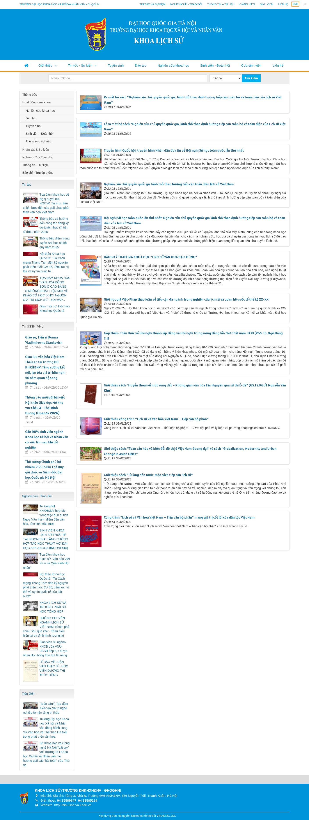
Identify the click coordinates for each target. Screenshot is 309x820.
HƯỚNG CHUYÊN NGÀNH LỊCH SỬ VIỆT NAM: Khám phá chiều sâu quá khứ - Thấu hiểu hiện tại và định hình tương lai (46, 626)
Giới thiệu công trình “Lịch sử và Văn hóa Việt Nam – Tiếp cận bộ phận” (156, 419)
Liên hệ (283, 4)
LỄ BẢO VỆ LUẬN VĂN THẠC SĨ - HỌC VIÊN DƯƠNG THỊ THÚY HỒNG (53, 668)
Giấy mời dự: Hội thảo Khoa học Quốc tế (54, 308)
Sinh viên (266, 4)
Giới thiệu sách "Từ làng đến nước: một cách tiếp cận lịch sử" (148, 475)
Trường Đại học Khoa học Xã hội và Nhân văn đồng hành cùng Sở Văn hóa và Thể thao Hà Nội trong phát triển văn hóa (46, 727)
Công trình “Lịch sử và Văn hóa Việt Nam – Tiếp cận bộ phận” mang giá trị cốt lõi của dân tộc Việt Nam (179, 517)
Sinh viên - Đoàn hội (215, 65)
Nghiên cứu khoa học (173, 65)
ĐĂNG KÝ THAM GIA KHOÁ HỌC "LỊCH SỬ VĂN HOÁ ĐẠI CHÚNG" (150, 257)
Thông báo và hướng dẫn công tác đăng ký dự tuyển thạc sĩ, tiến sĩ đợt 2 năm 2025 (46, 225)
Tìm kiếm (251, 78)
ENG (295, 4)
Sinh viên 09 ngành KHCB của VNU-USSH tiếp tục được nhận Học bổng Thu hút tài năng (45, 648)
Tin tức (26, 184)
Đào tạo (140, 65)
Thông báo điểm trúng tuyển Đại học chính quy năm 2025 (54, 243)
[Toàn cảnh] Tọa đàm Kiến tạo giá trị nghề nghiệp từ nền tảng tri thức (45, 708)
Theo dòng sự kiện (38, 141)
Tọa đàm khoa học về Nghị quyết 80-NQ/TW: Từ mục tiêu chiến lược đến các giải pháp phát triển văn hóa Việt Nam (46, 203)
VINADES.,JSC (166, 815)
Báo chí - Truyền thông (37, 172)
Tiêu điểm (28, 693)
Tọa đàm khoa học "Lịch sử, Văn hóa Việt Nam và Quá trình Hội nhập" (46, 561)
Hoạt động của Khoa (36, 102)
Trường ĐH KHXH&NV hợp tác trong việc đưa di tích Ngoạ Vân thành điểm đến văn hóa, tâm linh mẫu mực (45, 515)
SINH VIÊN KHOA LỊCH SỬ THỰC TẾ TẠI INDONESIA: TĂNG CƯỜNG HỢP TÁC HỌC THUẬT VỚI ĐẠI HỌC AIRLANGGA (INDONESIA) (45, 539)
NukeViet (137, 815)
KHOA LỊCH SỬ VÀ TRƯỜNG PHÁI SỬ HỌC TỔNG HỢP (52, 607)
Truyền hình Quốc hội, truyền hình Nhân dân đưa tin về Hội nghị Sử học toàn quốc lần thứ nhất (174, 150)
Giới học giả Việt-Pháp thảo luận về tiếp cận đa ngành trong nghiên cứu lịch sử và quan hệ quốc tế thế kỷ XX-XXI (187, 299)
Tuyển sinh (116, 65)
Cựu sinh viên (251, 65)
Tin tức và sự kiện (152, 4)
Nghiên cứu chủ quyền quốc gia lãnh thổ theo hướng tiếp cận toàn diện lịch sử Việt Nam (169, 184)
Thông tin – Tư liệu (220, 4)
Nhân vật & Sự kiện (35, 149)
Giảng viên (247, 4)
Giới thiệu (45, 65)
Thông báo (29, 94)
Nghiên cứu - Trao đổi (186, 4)
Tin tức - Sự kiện (80, 65)
